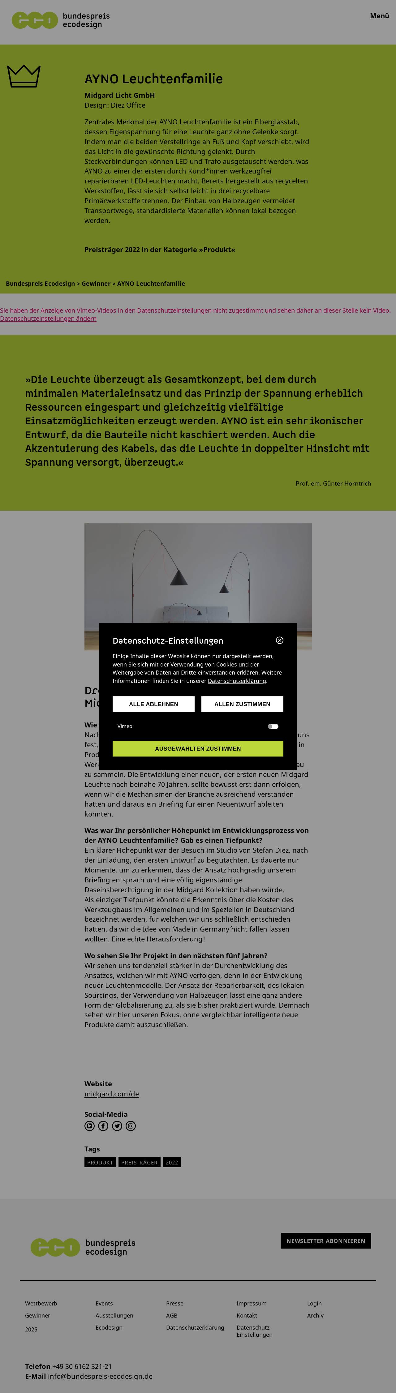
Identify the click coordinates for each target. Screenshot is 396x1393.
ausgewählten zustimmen (198, 748)
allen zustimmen (242, 704)
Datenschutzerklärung (237, 680)
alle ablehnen (153, 704)
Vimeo (198, 726)
